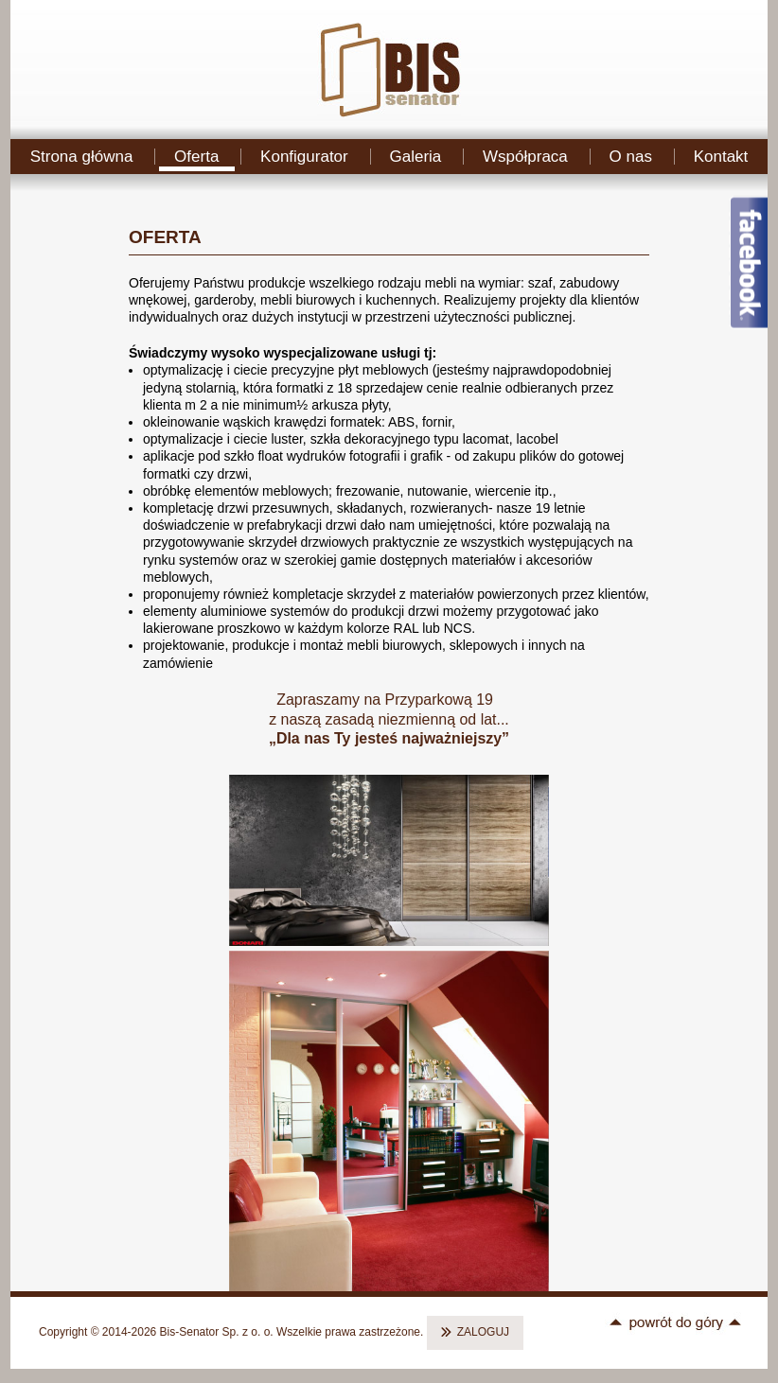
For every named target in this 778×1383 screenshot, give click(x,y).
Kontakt (721, 157)
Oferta (196, 157)
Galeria (415, 157)
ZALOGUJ (483, 1332)
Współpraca (525, 157)
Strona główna (81, 157)
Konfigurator (304, 157)
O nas (631, 157)
